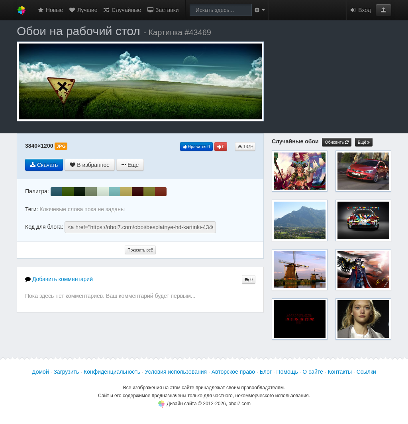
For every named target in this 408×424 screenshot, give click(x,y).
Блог (266, 372)
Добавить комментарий (59, 279)
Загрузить (66, 372)
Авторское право (233, 372)
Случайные (122, 10)
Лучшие (83, 10)
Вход (360, 10)
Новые (50, 10)
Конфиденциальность (112, 372)
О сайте (312, 372)
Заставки (163, 10)
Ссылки (366, 372)
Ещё (364, 142)
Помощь (287, 372)
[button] (383, 10)
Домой (40, 372)
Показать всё (140, 250)
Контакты (339, 372)
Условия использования (176, 372)
